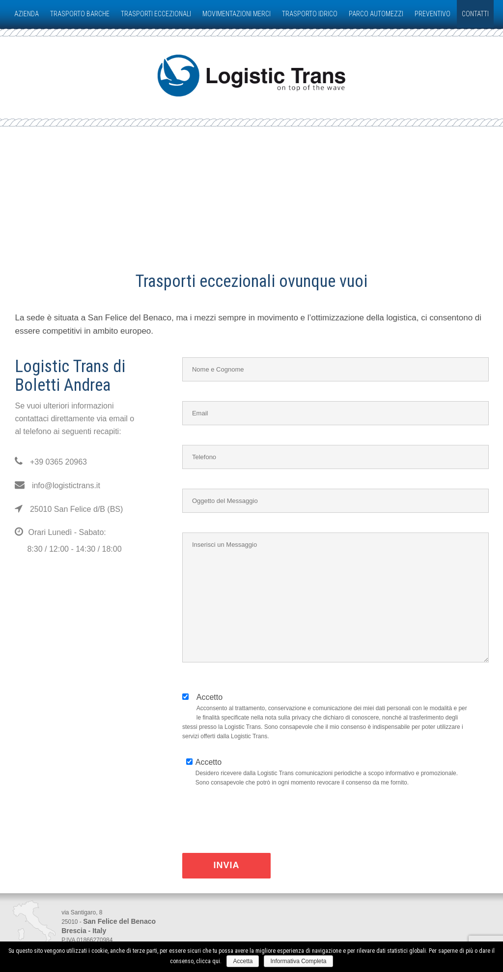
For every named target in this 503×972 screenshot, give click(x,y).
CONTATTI (475, 14)
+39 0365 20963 (51, 462)
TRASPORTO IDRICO (309, 14)
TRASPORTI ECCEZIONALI (156, 14)
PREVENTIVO (432, 14)
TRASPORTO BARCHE (80, 14)
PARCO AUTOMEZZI (376, 14)
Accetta (242, 961)
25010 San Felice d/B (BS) (69, 509)
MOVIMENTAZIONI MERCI (236, 14)
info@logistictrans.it (57, 485)
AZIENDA (26, 14)
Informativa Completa (298, 961)
